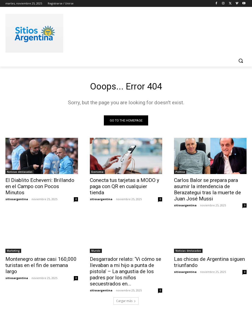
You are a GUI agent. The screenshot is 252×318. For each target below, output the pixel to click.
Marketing (13, 252)
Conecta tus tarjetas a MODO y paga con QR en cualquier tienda (124, 187)
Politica (180, 173)
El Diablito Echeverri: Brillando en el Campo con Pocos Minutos (39, 187)
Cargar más (126, 302)
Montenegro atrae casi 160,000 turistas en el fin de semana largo (41, 266)
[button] (241, 61)
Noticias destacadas (19, 173)
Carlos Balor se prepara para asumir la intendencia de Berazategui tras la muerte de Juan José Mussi (207, 190)
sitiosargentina (16, 200)
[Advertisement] (120, 32)
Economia (97, 173)
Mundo (95, 252)
